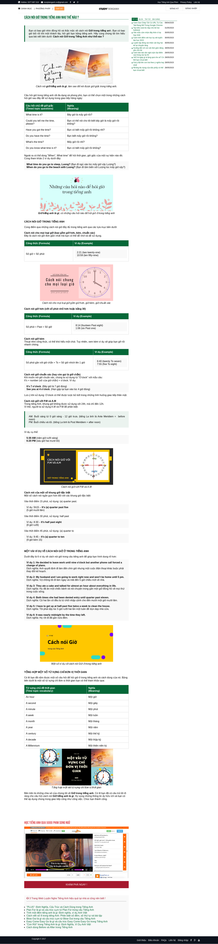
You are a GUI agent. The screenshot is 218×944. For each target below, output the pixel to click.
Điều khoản (153, 940)
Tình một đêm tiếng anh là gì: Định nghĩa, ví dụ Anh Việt (56, 912)
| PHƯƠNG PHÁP (42, 8)
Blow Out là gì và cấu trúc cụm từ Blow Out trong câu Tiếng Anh (60, 918)
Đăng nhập (191, 8)
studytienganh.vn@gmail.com (55, 2)
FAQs (164, 940)
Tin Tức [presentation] (148, 19)
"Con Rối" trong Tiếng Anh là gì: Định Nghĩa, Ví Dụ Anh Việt (58, 924)
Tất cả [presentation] (134, 19)
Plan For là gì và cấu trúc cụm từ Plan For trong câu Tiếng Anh (60, 910)
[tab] (135, 19)
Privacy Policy (186, 2)
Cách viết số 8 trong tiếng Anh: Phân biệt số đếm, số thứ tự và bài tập (64, 915)
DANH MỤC (25, 8)
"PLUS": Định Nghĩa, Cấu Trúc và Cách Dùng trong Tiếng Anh (59, 907)
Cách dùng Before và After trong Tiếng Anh (49, 927)
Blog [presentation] (141, 19)
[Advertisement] (154, 122)
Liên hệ (197, 2)
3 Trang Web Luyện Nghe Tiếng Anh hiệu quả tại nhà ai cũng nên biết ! (66, 898)
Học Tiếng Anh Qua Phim (168, 2)
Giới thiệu (141, 940)
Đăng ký (174, 8)
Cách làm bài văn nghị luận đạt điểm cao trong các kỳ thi (148, 54)
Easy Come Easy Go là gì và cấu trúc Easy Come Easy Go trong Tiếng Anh (67, 921)
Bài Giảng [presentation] (156, 19)
